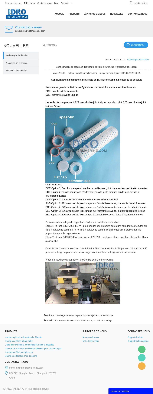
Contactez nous (44, 3)
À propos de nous (13, 3)
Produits (74, 14)
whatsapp (120, 310)
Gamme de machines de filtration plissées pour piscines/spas (33, 348)
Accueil (59, 14)
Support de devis (135, 337)
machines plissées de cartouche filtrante (23, 337)
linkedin (144, 310)
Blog (56, 3)
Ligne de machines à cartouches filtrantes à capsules (29, 345)
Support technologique (138, 341)
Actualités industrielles (16, 70)
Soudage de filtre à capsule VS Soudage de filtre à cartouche (85, 315)
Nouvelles (116, 14)
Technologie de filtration (17, 55)
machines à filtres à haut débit (19, 341)
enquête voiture (141, 3)
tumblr (136, 310)
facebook (96, 310)
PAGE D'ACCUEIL (114, 59)
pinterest (128, 310)
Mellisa (142, 357)
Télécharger (29, 3)
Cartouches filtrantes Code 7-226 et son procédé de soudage (83, 320)
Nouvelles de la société (16, 63)
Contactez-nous (137, 14)
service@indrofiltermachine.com (30, 31)
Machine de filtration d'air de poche (21, 356)
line (104, 310)
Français (65, 3)
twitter (112, 310)
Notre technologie (90, 341)
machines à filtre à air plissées (19, 352)
